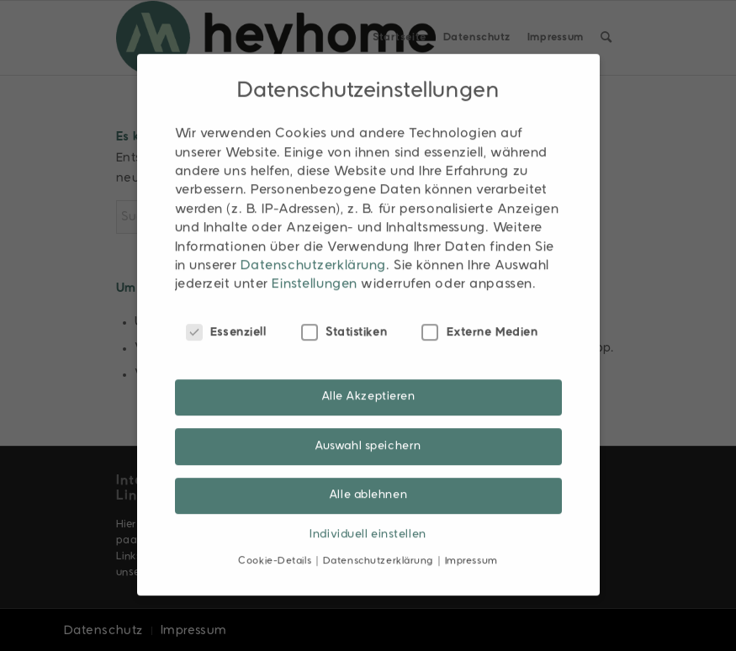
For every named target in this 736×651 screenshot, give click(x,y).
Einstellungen (314, 270)
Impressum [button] (471, 546)
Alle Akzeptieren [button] (368, 382)
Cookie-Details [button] (276, 546)
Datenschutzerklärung (313, 251)
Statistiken (344, 317)
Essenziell (226, 317)
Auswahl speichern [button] (368, 431)
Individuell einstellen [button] (368, 519)
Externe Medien (479, 317)
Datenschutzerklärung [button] (380, 546)
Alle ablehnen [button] (368, 479)
